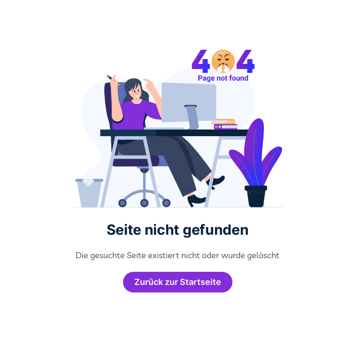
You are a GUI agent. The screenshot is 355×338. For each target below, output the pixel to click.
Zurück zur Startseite (177, 282)
